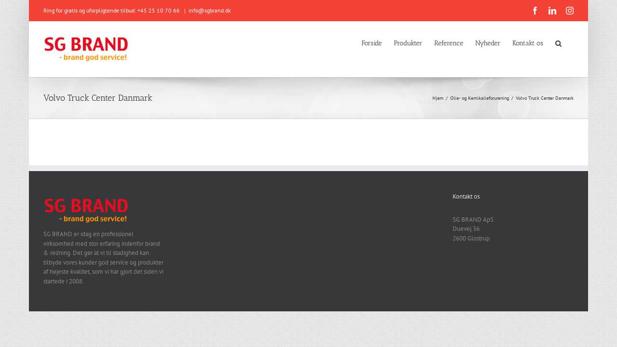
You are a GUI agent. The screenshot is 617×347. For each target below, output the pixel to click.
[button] (570, 42)
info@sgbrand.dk (209, 10)
